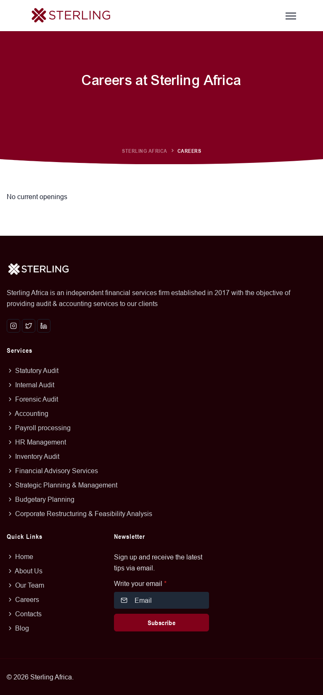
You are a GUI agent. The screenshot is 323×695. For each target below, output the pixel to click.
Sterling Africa (144, 150)
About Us (24, 571)
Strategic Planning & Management (62, 485)
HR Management (36, 442)
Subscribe (162, 622)
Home (20, 556)
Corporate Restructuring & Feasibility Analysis (79, 513)
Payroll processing (39, 427)
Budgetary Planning (40, 499)
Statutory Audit (32, 370)
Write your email (140, 583)
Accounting (27, 413)
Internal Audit (30, 385)
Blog (18, 628)
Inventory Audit (33, 456)
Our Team (25, 585)
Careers (23, 599)
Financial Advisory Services (52, 470)
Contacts (24, 614)
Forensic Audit (32, 399)
